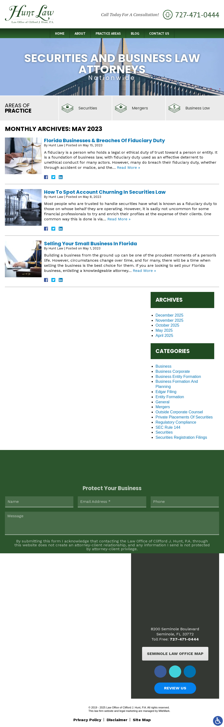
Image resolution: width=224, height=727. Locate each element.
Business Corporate (173, 371)
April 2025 (164, 335)
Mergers (163, 407)
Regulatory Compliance (176, 422)
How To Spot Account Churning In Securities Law (105, 192)
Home (60, 33)
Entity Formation (170, 397)
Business (163, 366)
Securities (164, 432)
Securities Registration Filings (181, 437)
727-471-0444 (184, 639)
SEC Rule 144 (168, 427)
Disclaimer (117, 719)
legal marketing (128, 710)
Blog (135, 33)
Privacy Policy (87, 719)
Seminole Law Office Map (175, 653)
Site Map (142, 719)
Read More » (128, 167)
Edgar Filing (166, 392)
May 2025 (164, 330)
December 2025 (169, 315)
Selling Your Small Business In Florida (90, 243)
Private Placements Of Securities (184, 417)
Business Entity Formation (178, 376)
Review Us (175, 688)
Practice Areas (108, 33)
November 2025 (169, 320)
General (162, 402)
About (80, 33)
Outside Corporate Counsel (179, 412)
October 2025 (167, 325)
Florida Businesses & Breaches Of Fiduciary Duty (104, 140)
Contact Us (159, 33)
